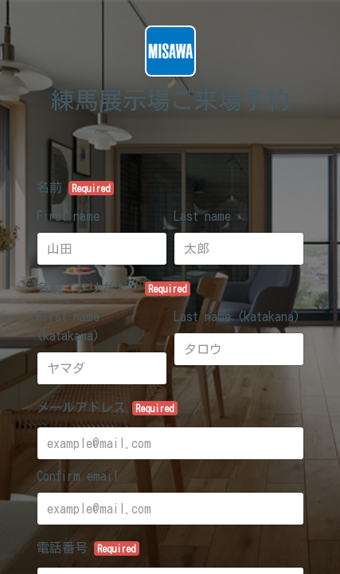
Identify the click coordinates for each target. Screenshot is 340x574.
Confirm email (78, 476)
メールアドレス (107, 408)
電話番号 (88, 548)
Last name (202, 216)
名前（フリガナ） (114, 288)
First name (68, 216)
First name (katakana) (68, 326)
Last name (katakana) (237, 316)
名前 (76, 188)
